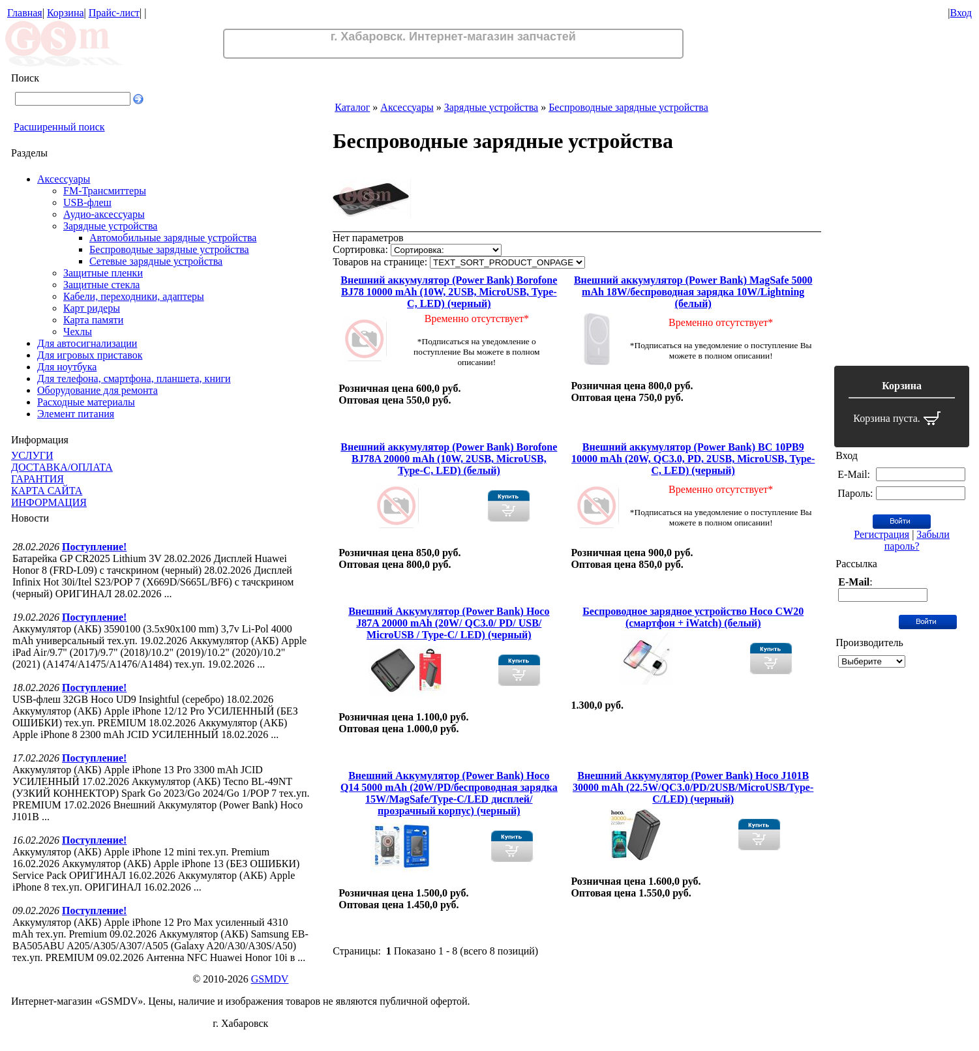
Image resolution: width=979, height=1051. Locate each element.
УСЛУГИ (32, 455)
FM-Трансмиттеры (104, 190)
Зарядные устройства (110, 225)
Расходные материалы (86, 401)
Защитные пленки (103, 272)
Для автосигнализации (87, 343)
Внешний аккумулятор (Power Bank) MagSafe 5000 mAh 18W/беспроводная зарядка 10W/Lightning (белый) (693, 291)
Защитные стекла (101, 284)
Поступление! (94, 546)
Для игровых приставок (89, 355)
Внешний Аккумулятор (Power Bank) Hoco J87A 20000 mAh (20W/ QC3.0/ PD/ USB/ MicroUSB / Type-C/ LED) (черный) (448, 623)
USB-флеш (87, 202)
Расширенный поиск (59, 126)
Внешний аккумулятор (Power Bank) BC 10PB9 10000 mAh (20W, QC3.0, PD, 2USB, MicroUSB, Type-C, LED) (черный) (693, 458)
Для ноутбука (67, 366)
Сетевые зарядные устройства (155, 261)
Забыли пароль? (917, 540)
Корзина (65, 12)
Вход (961, 12)
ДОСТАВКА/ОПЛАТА (62, 467)
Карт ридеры (91, 308)
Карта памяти (93, 319)
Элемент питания (75, 413)
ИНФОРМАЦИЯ (49, 502)
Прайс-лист (114, 12)
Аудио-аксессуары (104, 214)
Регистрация (881, 534)
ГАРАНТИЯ (37, 478)
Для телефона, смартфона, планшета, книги (134, 378)
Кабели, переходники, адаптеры (133, 296)
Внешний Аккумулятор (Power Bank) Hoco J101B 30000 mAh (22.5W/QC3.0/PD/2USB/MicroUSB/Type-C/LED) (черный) (693, 787)
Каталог (352, 107)
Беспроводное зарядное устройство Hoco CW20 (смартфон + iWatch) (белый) (693, 617)
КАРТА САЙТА (46, 490)
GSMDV (270, 978)
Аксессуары (63, 179)
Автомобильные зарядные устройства (172, 237)
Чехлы (77, 331)
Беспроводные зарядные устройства (169, 249)
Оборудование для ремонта (97, 390)
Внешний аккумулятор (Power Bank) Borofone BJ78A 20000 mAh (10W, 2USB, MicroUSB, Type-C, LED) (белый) (448, 458)
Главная (24, 12)
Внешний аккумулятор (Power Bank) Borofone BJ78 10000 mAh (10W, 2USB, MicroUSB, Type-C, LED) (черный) (448, 291)
